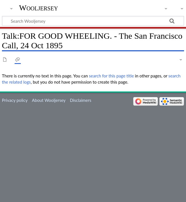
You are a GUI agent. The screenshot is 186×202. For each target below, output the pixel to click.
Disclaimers (80, 100)
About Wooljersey (48, 100)
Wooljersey (38, 7)
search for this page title (111, 75)
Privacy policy (15, 100)
